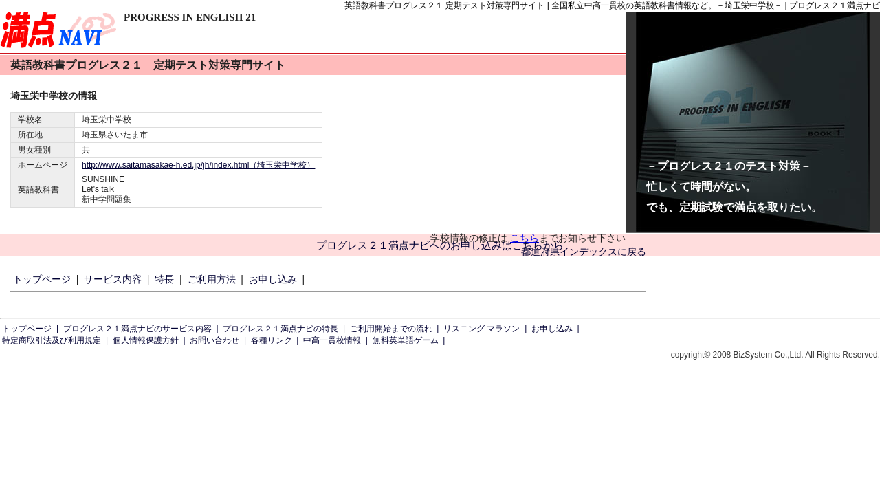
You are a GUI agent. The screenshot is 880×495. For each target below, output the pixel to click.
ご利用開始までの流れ (391, 328)
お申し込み (273, 279)
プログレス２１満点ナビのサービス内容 (137, 328)
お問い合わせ (214, 340)
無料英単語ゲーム (406, 340)
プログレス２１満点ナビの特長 (280, 328)
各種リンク (271, 340)
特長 (164, 279)
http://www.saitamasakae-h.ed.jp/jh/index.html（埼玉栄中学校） (198, 165)
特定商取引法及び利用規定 (51, 340)
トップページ (42, 279)
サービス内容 (113, 279)
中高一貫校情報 (332, 340)
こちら (524, 237)
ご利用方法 (212, 279)
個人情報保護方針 (146, 340)
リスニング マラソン (481, 328)
